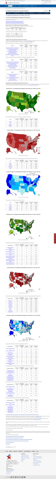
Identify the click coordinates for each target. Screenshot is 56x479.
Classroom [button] (32, 5)
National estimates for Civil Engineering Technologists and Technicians (15, 21)
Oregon (10, 206)
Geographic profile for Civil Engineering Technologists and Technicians (15, 23)
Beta (37, 451)
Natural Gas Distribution (12, 67)
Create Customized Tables (28, 41)
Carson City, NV (10, 303)
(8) (17, 352)
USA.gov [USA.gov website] (22, 460)
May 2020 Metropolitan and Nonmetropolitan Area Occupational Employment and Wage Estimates (19, 439)
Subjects (10, 451)
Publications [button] (20, 5)
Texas (10, 122)
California (10, 121)
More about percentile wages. (37, 419)
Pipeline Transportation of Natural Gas (12, 65)
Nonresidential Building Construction (12, 53)
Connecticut (10, 207)
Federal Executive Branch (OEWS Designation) (12, 77)
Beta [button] (35, 5)
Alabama (10, 164)
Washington (10, 209)
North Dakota (10, 165)
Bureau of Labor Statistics (9, 8)
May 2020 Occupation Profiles (10, 442)
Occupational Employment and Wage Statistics (19, 8)
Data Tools (15, 451)
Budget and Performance (25, 456)
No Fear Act (23, 459)
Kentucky (10, 163)
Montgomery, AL (10, 300)
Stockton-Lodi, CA (10, 357)
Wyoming (10, 168)
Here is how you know (21, 0)
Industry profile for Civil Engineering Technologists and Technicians (14, 22)
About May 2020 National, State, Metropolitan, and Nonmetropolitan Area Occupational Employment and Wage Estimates (22, 414)
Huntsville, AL (10, 310)
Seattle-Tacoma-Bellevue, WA (10, 356)
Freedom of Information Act (37, 456)
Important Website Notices (37, 462)
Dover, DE (10, 308)
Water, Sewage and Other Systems (12, 66)
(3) (25, 28)
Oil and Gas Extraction (12, 76)
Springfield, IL (10, 305)
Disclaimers (35, 459)
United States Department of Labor (46, 0)
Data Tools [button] (14, 5)
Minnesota (10, 208)
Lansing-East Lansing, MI (10, 360)
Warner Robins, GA (10, 352)
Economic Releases (27, 451)
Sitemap (34, 455)
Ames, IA (10, 309)
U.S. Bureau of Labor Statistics (14, 2)
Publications (20, 451)
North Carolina (10, 125)
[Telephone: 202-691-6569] (13, 470)
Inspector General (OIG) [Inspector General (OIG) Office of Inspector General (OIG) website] (24, 455)
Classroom (33, 451)
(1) (21, 46)
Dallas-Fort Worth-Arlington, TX (10, 262)
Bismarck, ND (10, 304)
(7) (26, 77)
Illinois (10, 126)
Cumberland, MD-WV (10, 311)
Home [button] (6, 5)
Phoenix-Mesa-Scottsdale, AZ (10, 259)
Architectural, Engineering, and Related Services (12, 47)
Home (7, 451)
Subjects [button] (10, 5)
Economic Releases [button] (26, 5)
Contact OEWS (8, 473)
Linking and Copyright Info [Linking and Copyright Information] (37, 460)
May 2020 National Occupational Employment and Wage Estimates (15, 436)
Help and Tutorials (36, 463)
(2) (9, 36)
